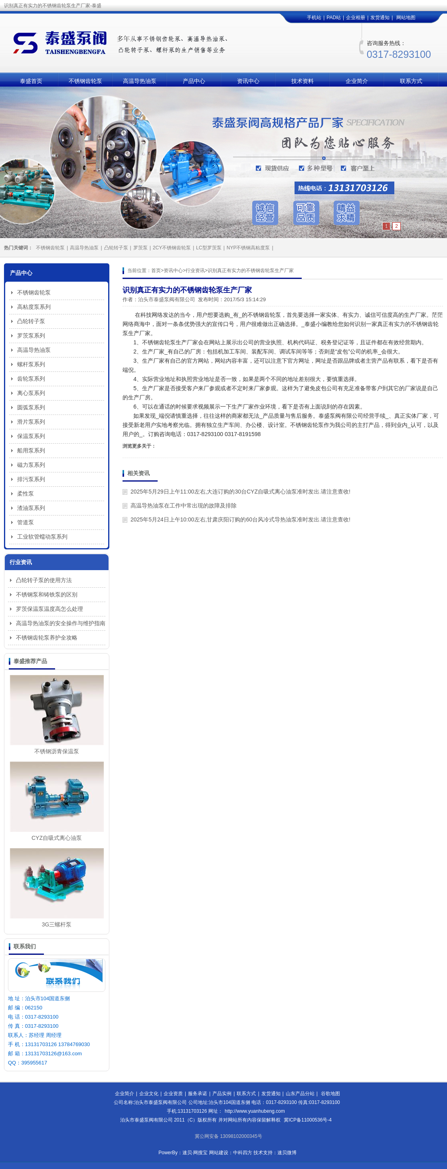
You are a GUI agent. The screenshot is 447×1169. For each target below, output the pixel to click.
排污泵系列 (31, 479)
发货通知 (380, 17)
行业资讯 (195, 270)
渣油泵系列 (31, 508)
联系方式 (411, 81)
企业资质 (173, 1093)
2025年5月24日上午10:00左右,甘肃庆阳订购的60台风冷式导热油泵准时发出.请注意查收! (240, 519)
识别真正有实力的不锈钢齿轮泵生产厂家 (251, 270)
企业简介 (357, 81)
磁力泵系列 (31, 465)
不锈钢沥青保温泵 (56, 751)
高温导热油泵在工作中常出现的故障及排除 (184, 505)
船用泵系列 (31, 450)
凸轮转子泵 (116, 248)
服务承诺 (197, 1093)
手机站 (314, 17)
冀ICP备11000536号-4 (308, 1120)
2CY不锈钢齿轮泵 (172, 248)
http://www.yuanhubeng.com (255, 1111)
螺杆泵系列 (31, 364)
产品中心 (194, 81)
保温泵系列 (31, 436)
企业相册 (355, 17)
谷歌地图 (330, 1093)
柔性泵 (25, 493)
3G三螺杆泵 (57, 924)
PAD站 (333, 17)
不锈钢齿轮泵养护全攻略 (46, 637)
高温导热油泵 (139, 81)
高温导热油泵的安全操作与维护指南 (60, 623)
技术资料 (302, 81)
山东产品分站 (300, 1093)
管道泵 (25, 522)
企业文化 (148, 1093)
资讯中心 (248, 81)
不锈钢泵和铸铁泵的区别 (46, 594)
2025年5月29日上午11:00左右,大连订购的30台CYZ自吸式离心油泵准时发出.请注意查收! (240, 491)
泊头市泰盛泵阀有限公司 (166, 299)
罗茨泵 (140, 248)
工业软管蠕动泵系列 (42, 536)
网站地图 (405, 17)
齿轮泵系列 (31, 378)
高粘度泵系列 (34, 307)
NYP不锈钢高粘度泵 (248, 248)
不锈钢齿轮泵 (85, 81)
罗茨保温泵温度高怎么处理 (49, 609)
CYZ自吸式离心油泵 (57, 838)
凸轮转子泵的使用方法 (44, 580)
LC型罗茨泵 (208, 248)
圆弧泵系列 (31, 407)
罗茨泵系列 (31, 335)
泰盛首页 (31, 81)
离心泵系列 (31, 393)
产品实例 (221, 1093)
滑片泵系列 (31, 422)
